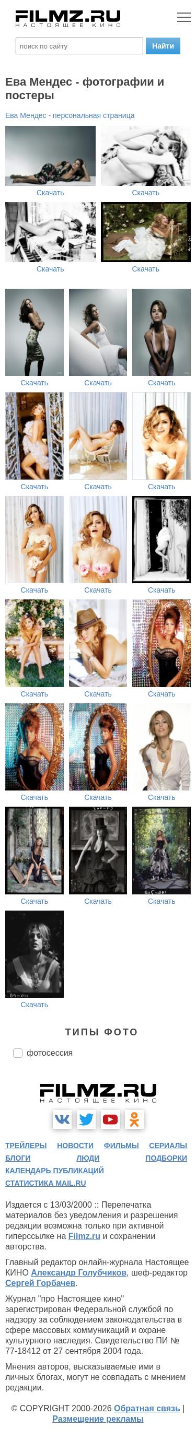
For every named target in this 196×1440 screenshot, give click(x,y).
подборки (166, 1158)
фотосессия (50, 1052)
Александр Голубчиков (78, 1272)
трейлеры (26, 1145)
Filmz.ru (84, 1236)
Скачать (50, 192)
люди (87, 1158)
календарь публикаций (54, 1170)
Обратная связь (147, 1408)
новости (75, 1145)
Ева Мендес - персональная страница (69, 115)
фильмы (121, 1145)
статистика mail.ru (45, 1183)
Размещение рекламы (98, 1418)
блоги (17, 1158)
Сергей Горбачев (40, 1283)
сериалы (168, 1145)
